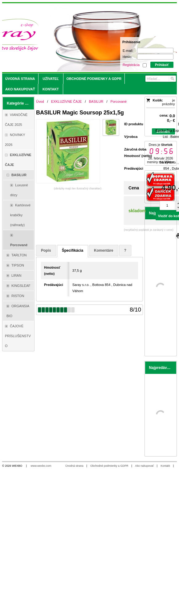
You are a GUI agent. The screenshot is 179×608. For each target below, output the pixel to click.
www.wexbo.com (41, 465)
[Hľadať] (172, 79)
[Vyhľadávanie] (160, 79)
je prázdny (168, 102)
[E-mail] (155, 50)
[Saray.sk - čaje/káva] (67, 37)
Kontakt (165, 465)
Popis (46, 250)
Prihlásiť (162, 65)
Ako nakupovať (144, 465)
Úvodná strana (74, 465)
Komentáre (103, 250)
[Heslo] (155, 57)
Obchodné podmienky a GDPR (109, 465)
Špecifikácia (72, 250)
